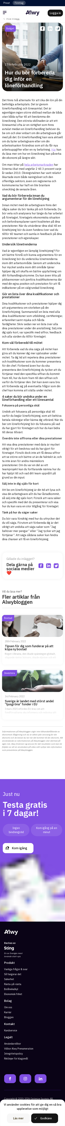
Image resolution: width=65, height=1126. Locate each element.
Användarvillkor (12, 1043)
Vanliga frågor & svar (16, 969)
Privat (6, 2)
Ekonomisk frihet (13, 994)
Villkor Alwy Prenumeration (18, 1048)
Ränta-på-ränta (12, 984)
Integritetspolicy (13, 1053)
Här (53, 149)
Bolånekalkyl (11, 989)
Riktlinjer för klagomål (16, 1058)
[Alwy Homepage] (33, 13)
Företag (19, 2)
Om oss (8, 1007)
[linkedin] (50, 28)
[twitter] (57, 28)
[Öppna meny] (5, 13)
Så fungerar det (12, 974)
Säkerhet (9, 979)
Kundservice (10, 1030)
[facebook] (42, 28)
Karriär (7, 1012)
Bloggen (9, 1017)
